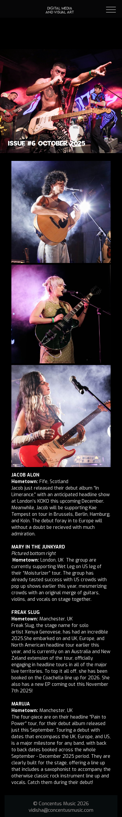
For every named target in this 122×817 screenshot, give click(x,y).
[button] (108, 9)
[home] (59, 3)
